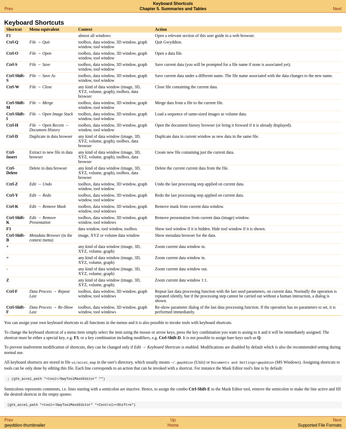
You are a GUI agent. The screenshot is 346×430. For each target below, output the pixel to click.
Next (337, 9)
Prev (8, 9)
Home (173, 426)
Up (173, 421)
